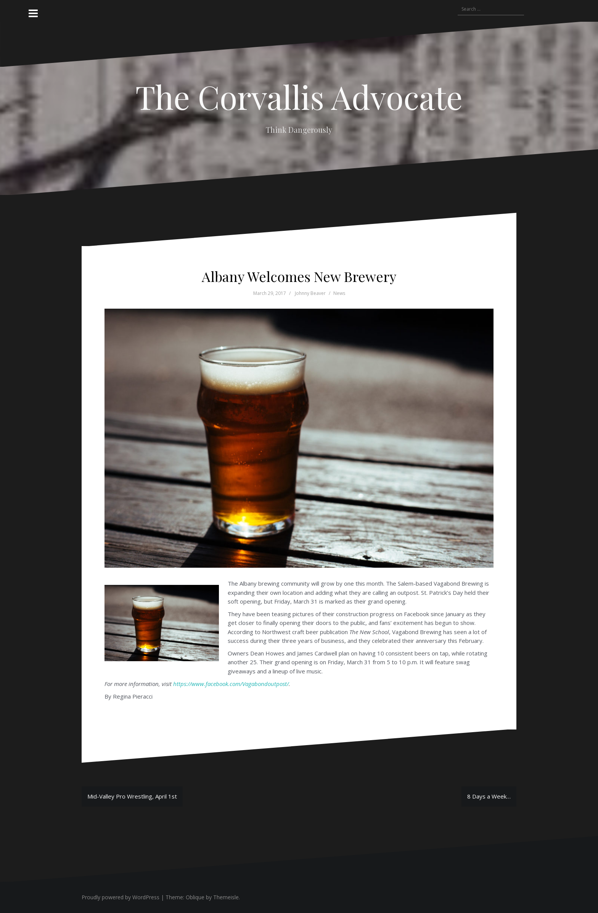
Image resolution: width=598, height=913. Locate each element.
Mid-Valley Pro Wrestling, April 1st (132, 796)
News (339, 293)
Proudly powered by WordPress (120, 897)
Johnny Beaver (310, 293)
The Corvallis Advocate (299, 96)
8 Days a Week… (489, 796)
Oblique (195, 897)
